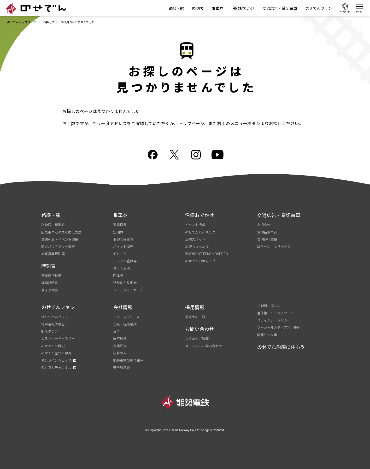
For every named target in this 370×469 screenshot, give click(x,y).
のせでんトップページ (21, 22)
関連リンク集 (267, 334)
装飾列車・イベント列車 (59, 239)
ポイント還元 (123, 246)
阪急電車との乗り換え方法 (61, 232)
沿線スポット (195, 239)
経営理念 (120, 338)
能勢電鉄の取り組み (128, 360)
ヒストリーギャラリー (58, 338)
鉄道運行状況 (51, 275)
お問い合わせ (199, 328)
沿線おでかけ (242, 8)
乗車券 (217, 8)
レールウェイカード (128, 289)
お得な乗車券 (123, 239)
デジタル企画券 (125, 260)
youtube (217, 154)
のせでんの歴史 (53, 345)
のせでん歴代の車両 (56, 353)
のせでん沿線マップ (200, 260)
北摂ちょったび (197, 246)
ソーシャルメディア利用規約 (278, 327)
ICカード (119, 253)
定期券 (118, 232)
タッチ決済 (121, 268)
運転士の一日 (195, 316)
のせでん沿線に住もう (281, 346)
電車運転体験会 (53, 324)
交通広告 (263, 224)
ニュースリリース (126, 316)
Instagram (196, 154)
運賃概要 (120, 224)
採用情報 (194, 307)
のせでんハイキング (200, 232)
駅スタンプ (49, 331)
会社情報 (122, 307)
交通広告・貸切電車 (280, 8)
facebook (153, 154)
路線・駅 (176, 8)
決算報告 (120, 353)
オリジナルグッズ (54, 316)
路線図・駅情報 (53, 224)
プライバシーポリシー (274, 320)
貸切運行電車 (267, 239)
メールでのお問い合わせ (203, 345)
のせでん (36, 8)
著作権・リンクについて (275, 313)
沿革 (116, 331)
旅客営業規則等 (53, 253)
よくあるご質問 (197, 338)
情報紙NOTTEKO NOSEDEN (206, 253)
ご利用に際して (269, 305)
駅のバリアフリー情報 (58, 246)
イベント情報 (195, 224)
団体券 (118, 275)
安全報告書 (121, 367)
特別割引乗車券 (125, 282)
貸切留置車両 (267, 232)
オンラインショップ (56, 360)
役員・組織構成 (125, 324)
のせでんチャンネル (56, 367)
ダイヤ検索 (49, 290)
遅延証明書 (49, 282)
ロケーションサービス (274, 246)
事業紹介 (120, 345)
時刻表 (198, 8)
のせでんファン (318, 8)
